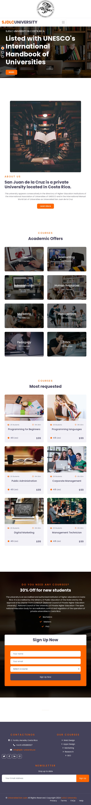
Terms (64, 800)
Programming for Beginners (24, 429)
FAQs (73, 800)
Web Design (68, 740)
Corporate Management (66, 481)
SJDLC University (69, 797)
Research (68, 751)
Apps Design (68, 744)
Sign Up (82, 778)
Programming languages (67, 429)
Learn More (45, 206)
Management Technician (67, 532)
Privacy (53, 800)
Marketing (68, 748)
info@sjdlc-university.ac (24, 749)
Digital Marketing (24, 532)
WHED (11, 72)
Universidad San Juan (17, 797)
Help (81, 800)
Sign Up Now (45, 677)
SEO (68, 755)
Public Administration (24, 481)
